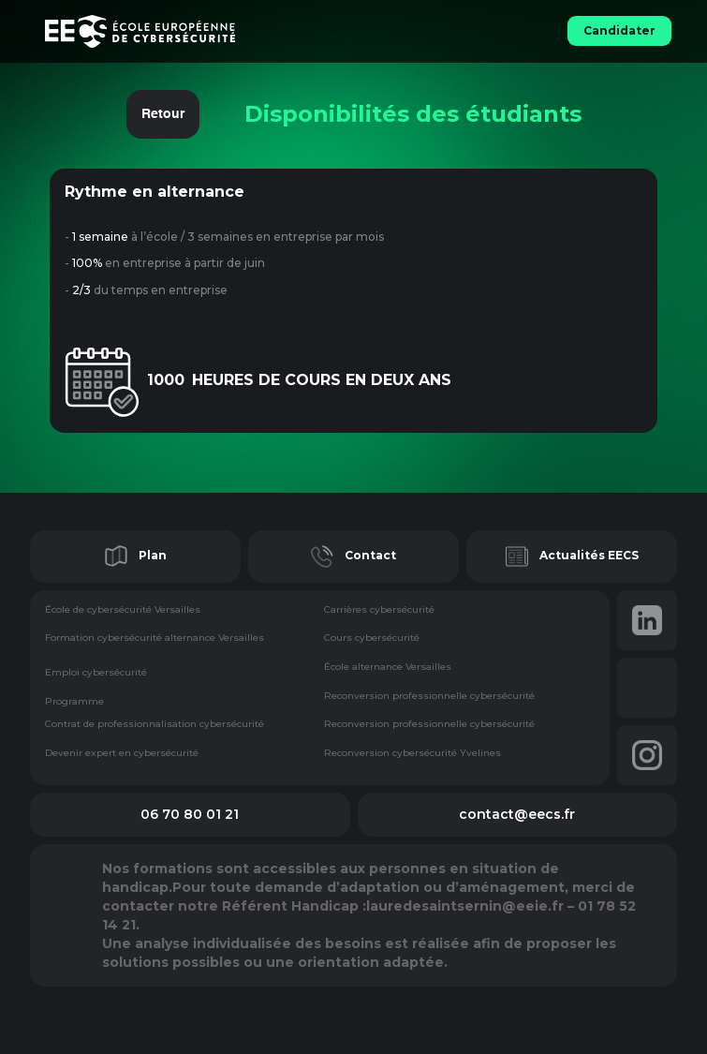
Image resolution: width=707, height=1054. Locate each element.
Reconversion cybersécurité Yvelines (412, 754)
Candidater (619, 30)
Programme (74, 701)
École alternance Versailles (387, 667)
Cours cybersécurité (372, 638)
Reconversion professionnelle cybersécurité (429, 696)
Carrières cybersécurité (379, 610)
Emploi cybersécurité (96, 672)
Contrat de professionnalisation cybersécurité (154, 725)
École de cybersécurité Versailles (122, 610)
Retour (162, 114)
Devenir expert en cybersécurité (122, 754)
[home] (230, 31)
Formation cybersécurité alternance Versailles (154, 638)
